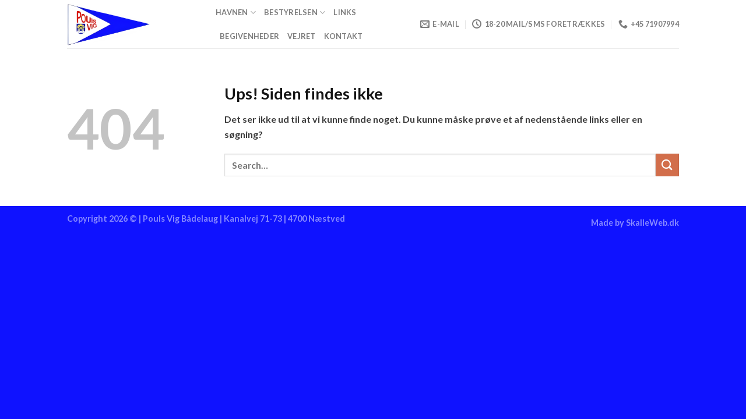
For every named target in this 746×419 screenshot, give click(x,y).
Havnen (236, 12)
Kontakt (343, 36)
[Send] (667, 165)
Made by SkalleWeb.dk (635, 223)
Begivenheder (249, 36)
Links (344, 12)
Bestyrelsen (294, 12)
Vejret (301, 36)
